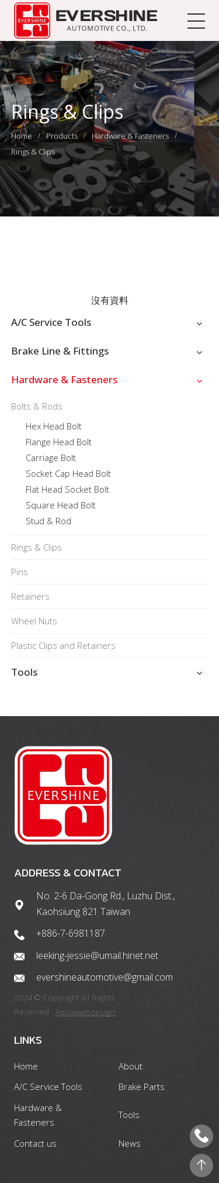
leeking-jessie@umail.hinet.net (97, 955)
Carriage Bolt (51, 457)
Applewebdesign (85, 1012)
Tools (24, 672)
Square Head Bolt (61, 505)
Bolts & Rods (36, 406)
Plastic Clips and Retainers (63, 645)
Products (62, 135)
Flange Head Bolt (59, 442)
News (130, 1143)
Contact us (35, 1143)
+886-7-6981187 (70, 933)
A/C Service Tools (51, 322)
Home (21, 135)
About (130, 1066)
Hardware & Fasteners (130, 135)
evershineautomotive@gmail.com (104, 977)
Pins (19, 571)
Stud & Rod (48, 521)
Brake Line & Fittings (60, 350)
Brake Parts (142, 1086)
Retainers (30, 596)
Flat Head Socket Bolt (67, 489)
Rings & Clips (33, 151)
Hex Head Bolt (54, 426)
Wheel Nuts (34, 621)
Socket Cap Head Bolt (68, 473)
